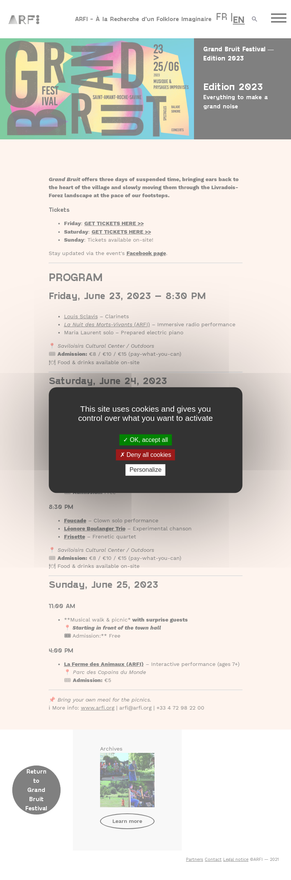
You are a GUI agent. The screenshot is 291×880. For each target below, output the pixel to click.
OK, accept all (145, 440)
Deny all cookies (145, 454)
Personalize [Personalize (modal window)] (146, 470)
